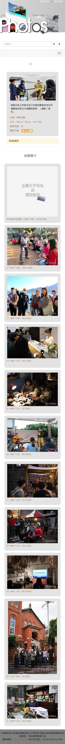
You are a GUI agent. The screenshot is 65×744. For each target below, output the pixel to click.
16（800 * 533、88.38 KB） (19, 454)
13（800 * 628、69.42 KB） (19, 318)
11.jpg (27, 131)
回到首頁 (44, 1)
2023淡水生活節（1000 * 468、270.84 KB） (27, 219)
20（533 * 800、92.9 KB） (19, 676)
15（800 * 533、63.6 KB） (19, 408)
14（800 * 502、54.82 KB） (19, 361)
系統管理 (58, 1)
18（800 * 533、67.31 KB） (19, 546)
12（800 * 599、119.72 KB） (20, 268)
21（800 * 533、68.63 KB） (19, 721)
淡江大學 (17, 739)
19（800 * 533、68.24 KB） (19, 591)
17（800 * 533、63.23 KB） (19, 500)
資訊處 (25, 739)
